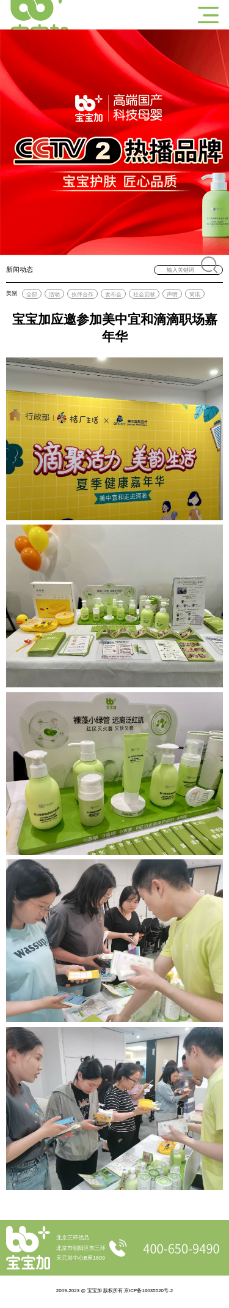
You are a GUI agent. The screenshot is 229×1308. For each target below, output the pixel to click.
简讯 (194, 294)
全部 (31, 294)
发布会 (113, 294)
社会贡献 (144, 294)
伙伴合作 (82, 294)
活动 (54, 294)
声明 (172, 294)
